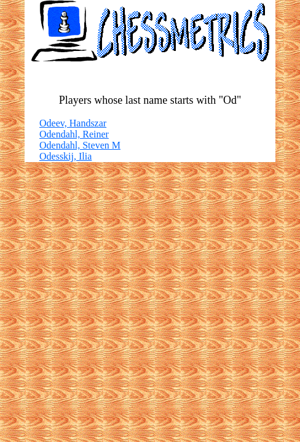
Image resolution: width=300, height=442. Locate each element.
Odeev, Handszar (72, 123)
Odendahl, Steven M (79, 145)
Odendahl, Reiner (74, 134)
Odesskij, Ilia (65, 156)
